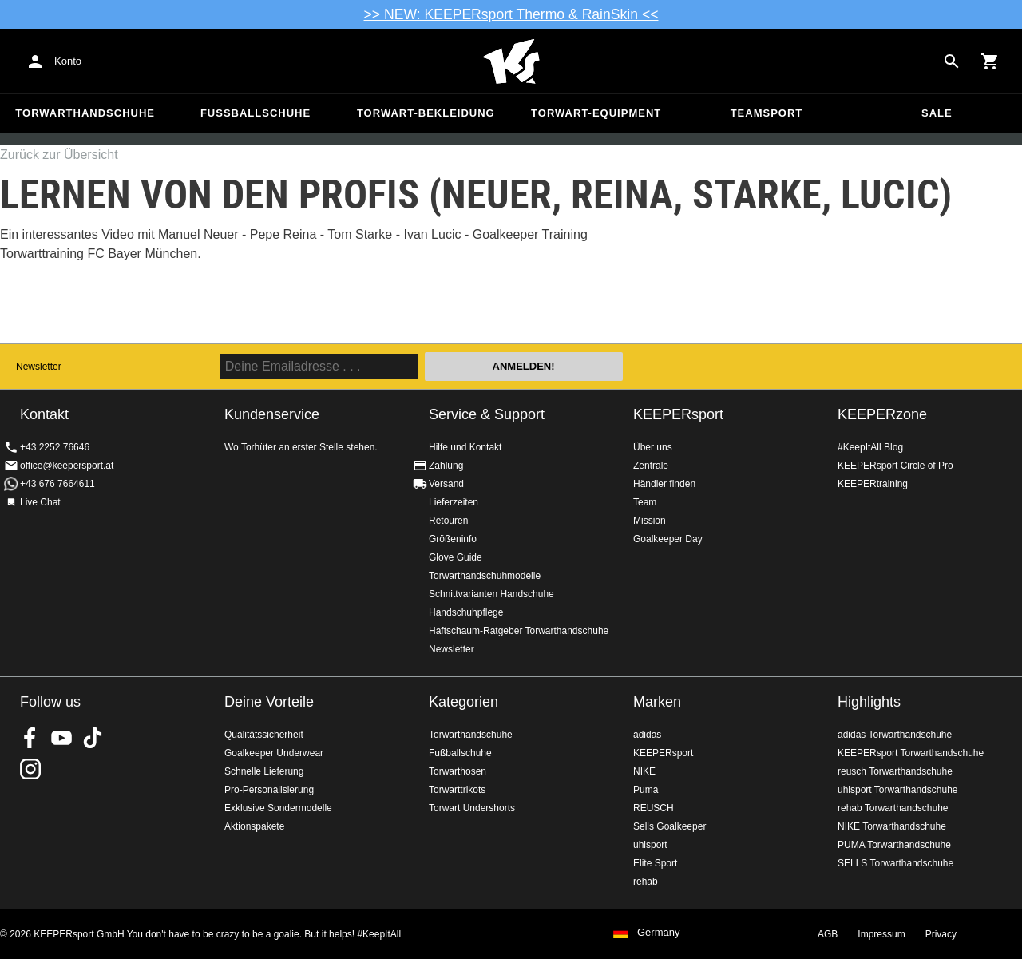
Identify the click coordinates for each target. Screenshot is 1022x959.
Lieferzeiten (453, 502)
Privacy (941, 934)
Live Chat (40, 502)
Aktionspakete (254, 826)
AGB (828, 934)
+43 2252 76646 (54, 447)
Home (511, 61)
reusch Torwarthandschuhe (895, 771)
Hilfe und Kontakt (465, 447)
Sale (937, 113)
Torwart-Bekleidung (426, 113)
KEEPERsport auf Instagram (30, 769)
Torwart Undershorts (472, 808)
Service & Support (487, 414)
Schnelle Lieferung (263, 771)
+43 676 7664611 (57, 483)
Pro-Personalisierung (269, 789)
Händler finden (664, 483)
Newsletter (38, 366)
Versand (446, 483)
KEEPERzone (882, 414)
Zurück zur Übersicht (59, 154)
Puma (645, 789)
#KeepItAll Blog (870, 447)
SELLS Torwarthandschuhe (895, 863)
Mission (649, 520)
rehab (645, 881)
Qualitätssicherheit (263, 734)
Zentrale (650, 465)
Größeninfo (453, 539)
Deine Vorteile (269, 702)
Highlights (869, 702)
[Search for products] (952, 61)
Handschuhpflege (466, 612)
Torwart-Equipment (596, 113)
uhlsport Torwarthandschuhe (898, 789)
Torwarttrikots (457, 789)
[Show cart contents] (990, 61)
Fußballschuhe (255, 113)
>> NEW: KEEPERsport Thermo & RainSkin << (511, 14)
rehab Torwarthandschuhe (893, 808)
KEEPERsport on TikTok (92, 737)
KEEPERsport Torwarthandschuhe (911, 753)
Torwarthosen (457, 771)
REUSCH (653, 808)
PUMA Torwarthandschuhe (894, 844)
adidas (647, 734)
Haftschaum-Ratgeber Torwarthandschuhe (518, 630)
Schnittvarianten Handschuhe (491, 594)
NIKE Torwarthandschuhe (892, 826)
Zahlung (446, 465)
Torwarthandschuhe (85, 113)
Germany (658, 932)
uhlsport (650, 844)
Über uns (652, 447)
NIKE (644, 771)
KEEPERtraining (873, 483)
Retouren (448, 520)
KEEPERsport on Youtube (61, 737)
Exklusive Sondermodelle (278, 808)
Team (644, 502)
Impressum (881, 934)
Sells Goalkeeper (669, 826)
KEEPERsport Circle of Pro (895, 465)
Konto (67, 61)
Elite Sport (655, 863)
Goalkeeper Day (668, 539)
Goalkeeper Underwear (273, 753)
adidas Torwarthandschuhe (895, 734)
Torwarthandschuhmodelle (485, 575)
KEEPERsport (678, 414)
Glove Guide (455, 557)
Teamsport (767, 113)
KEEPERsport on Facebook (30, 737)
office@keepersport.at (66, 465)
